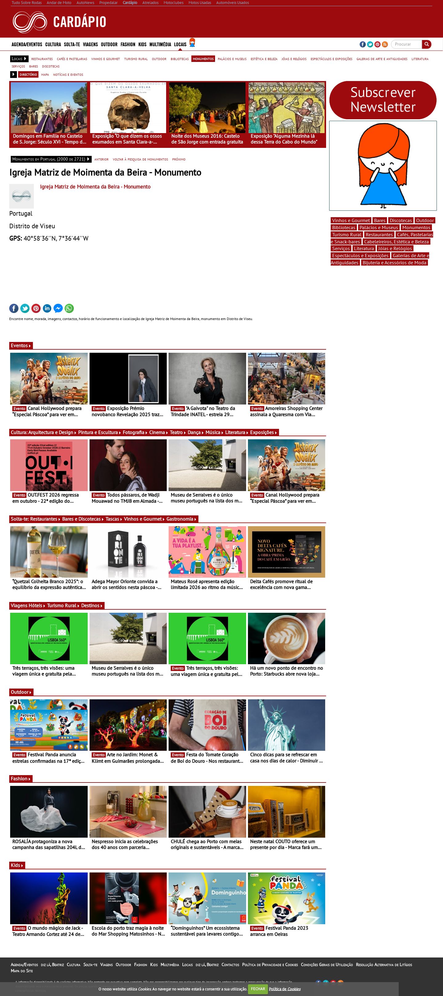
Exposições (263, 432)
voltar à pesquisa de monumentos (140, 159)
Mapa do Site (22, 971)
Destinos (92, 605)
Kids (142, 44)
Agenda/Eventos (27, 44)
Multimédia (160, 44)
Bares (379, 220)
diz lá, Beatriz (52, 964)
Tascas (114, 519)
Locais (180, 44)
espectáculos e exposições (331, 58)
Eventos (21, 345)
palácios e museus (232, 58)
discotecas (50, 66)
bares (33, 66)
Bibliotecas (343, 227)
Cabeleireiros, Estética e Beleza (396, 241)
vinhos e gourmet (105, 58)
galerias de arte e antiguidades (382, 58)
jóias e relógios (294, 58)
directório (28, 74)
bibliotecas (180, 58)
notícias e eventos (68, 74)
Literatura (237, 432)
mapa (45, 74)
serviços (18, 66)
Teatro (178, 432)
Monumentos (416, 227)
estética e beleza (264, 58)
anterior (101, 159)
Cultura (53, 44)
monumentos (203, 58)
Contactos (230, 964)
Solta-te (72, 44)
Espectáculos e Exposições (360, 255)
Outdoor (109, 44)
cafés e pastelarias (72, 58)
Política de (284, 988)
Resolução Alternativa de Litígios (384, 964)
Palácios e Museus (379, 227)
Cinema (159, 432)
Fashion (128, 44)
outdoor (159, 58)
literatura (420, 58)
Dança (196, 432)
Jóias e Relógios (395, 248)
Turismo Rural (63, 605)
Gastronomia (181, 519)
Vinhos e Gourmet (144, 519)
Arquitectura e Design (52, 432)
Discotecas (401, 220)
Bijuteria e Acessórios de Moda (394, 262)
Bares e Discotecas (83, 519)
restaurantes (42, 58)
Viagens (90, 44)
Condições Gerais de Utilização (327, 964)
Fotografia (135, 432)
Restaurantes (45, 519)
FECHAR (258, 988)
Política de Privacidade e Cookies (270, 964)
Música (215, 432)
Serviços (341, 248)
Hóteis (37, 605)
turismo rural (136, 58)
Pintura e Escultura (100, 432)
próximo (179, 159)
